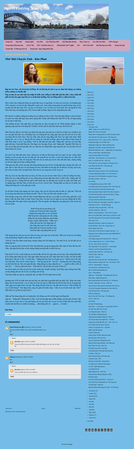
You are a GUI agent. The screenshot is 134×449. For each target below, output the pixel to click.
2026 (88, 92)
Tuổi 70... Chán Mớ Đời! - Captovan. (99, 265)
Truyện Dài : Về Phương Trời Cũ (16, 49)
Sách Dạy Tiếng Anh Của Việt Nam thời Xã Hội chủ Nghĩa (104, 218)
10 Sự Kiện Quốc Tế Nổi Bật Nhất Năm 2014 (101, 351)
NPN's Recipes (113, 42)
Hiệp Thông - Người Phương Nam (98, 278)
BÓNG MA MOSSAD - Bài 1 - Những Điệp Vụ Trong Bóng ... (106, 150)
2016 (88, 119)
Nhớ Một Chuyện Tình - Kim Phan (98, 348)
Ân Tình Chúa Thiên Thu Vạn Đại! (98, 309)
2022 (88, 103)
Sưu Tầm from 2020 (52, 42)
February (91, 415)
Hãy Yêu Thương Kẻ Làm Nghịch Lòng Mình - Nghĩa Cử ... (105, 202)
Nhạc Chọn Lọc (85, 42)
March (91, 412)
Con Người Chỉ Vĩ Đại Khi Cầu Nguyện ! (100, 364)
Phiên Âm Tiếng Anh (94, 293)
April (90, 409)
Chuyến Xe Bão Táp (94, 332)
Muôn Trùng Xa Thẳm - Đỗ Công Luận (99, 356)
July (90, 401)
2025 (88, 95)
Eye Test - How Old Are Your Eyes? (98, 244)
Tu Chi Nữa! (92, 181)
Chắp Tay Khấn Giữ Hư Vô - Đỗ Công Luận (100, 252)
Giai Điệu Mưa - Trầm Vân (96, 384)
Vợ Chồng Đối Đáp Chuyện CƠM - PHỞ (100, 184)
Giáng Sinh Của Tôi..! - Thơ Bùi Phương (99, 205)
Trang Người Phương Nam (14, 45)
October (91, 393)
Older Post (78, 408)
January (91, 417)
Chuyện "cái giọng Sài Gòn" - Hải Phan (99, 327)
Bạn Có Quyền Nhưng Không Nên (98, 270)
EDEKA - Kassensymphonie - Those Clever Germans (103, 212)
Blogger (70, 444)
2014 (88, 124)
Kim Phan (17, 341)
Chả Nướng (92, 301)
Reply (11, 334)
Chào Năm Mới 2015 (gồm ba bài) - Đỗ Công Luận (102, 137)
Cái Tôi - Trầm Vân (94, 298)
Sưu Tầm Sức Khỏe (99, 42)
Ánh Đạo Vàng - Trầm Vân (96, 254)
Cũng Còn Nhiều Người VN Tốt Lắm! (99, 155)
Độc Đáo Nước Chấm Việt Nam (97, 338)
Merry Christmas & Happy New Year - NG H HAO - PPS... (105, 262)
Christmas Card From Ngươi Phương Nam (100, 249)
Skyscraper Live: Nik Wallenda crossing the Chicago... (103, 176)
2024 (88, 97)
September (92, 396)
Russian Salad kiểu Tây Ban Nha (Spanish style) (102, 189)
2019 (88, 111)
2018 (88, 114)
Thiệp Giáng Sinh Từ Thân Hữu (97, 197)
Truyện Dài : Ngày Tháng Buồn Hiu (41, 49)
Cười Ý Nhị (30, 45)
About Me (19, 42)
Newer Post (9, 408)
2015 (88, 122)
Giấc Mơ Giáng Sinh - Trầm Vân (97, 210)
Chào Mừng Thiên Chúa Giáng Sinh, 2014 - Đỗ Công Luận (104, 186)
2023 (88, 100)
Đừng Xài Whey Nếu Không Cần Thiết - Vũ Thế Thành (103, 387)
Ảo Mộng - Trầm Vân (94, 353)
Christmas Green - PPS (95, 358)
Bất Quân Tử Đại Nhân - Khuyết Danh (99, 361)
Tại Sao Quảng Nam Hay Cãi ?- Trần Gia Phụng (101, 241)
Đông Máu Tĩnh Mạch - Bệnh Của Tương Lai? (101, 223)
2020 (88, 108)
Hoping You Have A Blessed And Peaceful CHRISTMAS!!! (105, 233)
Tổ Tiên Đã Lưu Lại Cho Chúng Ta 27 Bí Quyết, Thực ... (104, 163)
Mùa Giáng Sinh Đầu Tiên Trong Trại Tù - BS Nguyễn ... (104, 280)
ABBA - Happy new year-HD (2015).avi (99, 129)
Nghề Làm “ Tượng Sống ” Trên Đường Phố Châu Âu (103, 275)
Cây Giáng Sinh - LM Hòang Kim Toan (99, 267)
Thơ (78, 45)
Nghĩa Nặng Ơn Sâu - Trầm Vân (97, 371)
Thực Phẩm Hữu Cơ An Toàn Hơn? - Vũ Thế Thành (102, 246)
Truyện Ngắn (29, 42)
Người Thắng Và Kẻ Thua (96, 228)
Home (43, 408)
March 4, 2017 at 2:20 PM (28, 341)
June (90, 404)
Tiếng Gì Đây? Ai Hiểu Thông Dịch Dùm (100, 335)
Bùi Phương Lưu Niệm (103, 45)
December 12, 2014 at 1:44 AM (32, 327)
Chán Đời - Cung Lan (94, 257)
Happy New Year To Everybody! (97, 132)
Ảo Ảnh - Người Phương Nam (97, 366)
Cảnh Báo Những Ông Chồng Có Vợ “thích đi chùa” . (103, 173)
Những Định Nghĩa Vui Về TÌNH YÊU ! (99, 142)
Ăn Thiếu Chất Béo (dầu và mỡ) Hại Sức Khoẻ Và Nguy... (104, 194)
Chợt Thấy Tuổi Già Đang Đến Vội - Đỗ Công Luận (102, 382)
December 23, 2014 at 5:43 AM (24, 357)
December (92, 127)
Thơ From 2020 (88, 45)
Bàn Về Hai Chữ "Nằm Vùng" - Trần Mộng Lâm (102, 296)
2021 (88, 105)
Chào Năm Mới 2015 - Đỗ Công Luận (99, 291)
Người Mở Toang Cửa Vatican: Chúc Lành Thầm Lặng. (103, 171)
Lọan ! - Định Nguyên (94, 272)
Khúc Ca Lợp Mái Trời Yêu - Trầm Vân (99, 160)
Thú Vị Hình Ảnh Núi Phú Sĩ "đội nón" (99, 325)
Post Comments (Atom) (19, 411)
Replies (14, 338)
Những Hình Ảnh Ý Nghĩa (65, 45)
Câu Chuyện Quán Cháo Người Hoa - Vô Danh (101, 319)
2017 (88, 116)
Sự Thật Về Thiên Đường (95, 304)
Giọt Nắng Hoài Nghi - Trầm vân (97, 312)
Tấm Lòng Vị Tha (93, 220)
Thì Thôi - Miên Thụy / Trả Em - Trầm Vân (100, 283)
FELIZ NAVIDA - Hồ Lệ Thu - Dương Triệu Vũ (101, 226)
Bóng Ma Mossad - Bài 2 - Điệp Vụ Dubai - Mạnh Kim (103, 139)
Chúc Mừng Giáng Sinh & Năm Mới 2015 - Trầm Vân (103, 238)
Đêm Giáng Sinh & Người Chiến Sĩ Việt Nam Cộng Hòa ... (104, 192)
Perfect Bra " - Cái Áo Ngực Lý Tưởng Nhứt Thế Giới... (104, 306)
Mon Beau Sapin (93, 377)
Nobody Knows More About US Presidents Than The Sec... (105, 285)
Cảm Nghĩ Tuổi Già (94, 369)
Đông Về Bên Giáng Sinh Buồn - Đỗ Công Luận (102, 343)
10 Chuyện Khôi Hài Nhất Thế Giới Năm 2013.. (101, 199)
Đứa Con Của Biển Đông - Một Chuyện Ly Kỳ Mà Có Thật (104, 215)
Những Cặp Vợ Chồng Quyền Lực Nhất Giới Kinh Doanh (104, 134)
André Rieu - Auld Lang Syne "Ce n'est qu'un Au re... (103, 158)
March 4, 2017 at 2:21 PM (28, 369)
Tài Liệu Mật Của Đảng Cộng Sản (98, 314)
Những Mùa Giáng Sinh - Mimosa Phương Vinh (101, 145)
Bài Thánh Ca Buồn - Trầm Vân (97, 179)
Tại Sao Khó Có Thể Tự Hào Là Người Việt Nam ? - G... (104, 231)
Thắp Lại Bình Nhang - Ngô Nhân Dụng (99, 152)
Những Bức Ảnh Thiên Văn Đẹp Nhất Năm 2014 (102, 147)
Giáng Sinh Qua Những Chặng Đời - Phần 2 (100, 374)
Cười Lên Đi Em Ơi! (94, 236)
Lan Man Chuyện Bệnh (95, 168)
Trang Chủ (8, 42)
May (90, 407)
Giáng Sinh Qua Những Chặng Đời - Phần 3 (100, 317)
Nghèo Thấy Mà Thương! (95, 330)
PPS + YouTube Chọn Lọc (45, 45)
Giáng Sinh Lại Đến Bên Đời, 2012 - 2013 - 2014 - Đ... (103, 322)
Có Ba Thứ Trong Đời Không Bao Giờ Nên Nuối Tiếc (103, 288)
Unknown (12, 357)
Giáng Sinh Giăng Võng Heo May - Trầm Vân (101, 207)
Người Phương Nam (21, 8)
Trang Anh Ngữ (120, 45)
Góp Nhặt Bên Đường (69, 42)
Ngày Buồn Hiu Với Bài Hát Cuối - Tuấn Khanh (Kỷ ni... (104, 259)
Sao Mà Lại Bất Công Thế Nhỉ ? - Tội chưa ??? (101, 379)
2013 (88, 421)
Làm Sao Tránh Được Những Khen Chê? (100, 340)
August (91, 399)
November (92, 391)
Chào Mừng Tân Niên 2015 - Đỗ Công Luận (100, 166)
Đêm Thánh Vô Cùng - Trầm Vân (98, 345)
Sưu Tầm (40, 42)
